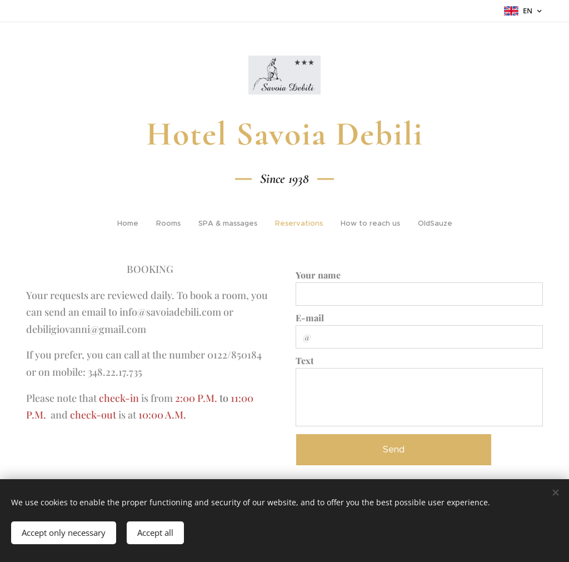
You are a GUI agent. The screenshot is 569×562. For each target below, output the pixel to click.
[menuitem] (131, 223)
